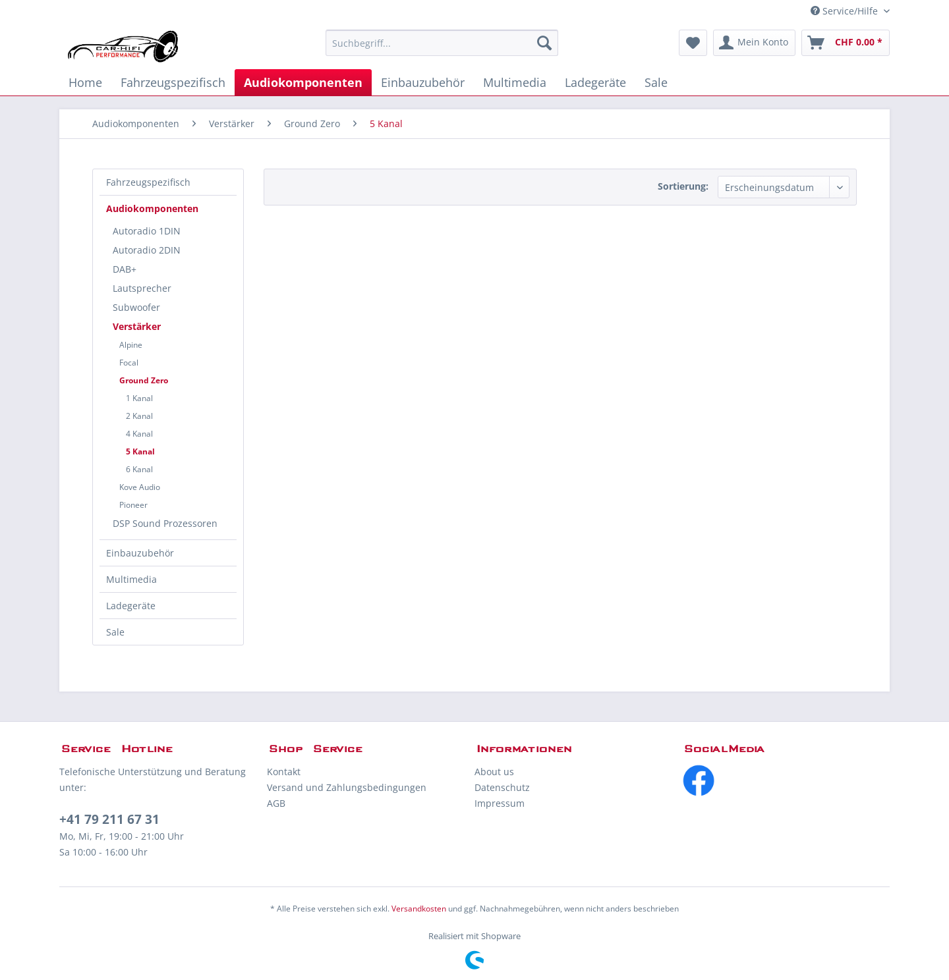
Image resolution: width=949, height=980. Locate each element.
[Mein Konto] (754, 43)
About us (494, 771)
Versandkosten (418, 908)
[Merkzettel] (693, 43)
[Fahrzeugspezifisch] (173, 82)
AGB (276, 803)
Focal (128, 362)
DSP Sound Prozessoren (165, 523)
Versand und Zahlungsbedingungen (346, 787)
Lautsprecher (142, 288)
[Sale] (656, 82)
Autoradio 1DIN (147, 231)
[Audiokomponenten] (303, 82)
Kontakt (284, 771)
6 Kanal (139, 469)
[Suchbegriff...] (442, 43)
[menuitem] (442, 43)
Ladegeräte (131, 605)
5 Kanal (140, 451)
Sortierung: (683, 186)
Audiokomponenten (152, 208)
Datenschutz (502, 787)
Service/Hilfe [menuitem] (845, 11)
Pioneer (133, 504)
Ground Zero (143, 380)
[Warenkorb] (845, 43)
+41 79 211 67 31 (109, 819)
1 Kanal (139, 398)
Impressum (499, 803)
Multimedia (131, 579)
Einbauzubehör (140, 553)
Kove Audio (139, 487)
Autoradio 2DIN (147, 250)
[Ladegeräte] (595, 82)
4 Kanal (139, 433)
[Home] (85, 82)
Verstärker (137, 326)
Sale (115, 632)
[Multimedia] (515, 82)
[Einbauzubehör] (423, 82)
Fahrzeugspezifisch (148, 182)
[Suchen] (544, 43)
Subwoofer (136, 307)
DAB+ (124, 269)
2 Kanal (139, 416)
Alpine (130, 344)
